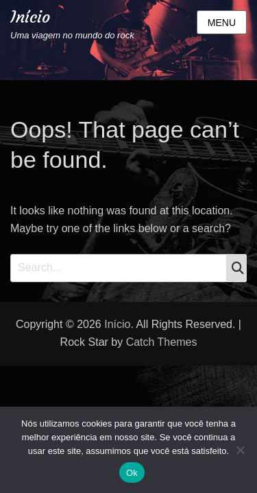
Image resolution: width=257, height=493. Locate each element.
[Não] (240, 450)
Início (30, 17)
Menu (222, 22)
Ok (132, 473)
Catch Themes (161, 342)
